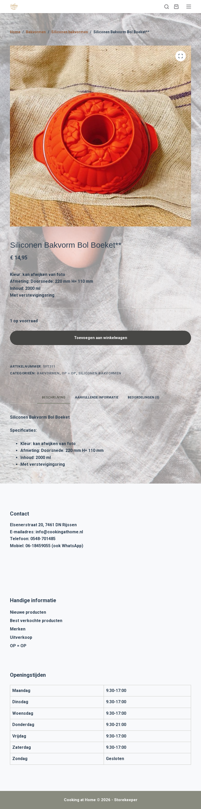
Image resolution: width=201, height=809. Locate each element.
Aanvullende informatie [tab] (96, 397)
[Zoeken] (166, 6)
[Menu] (188, 6)
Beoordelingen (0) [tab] (143, 397)
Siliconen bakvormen (99, 373)
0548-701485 (42, 538)
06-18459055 (38, 545)
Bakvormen (48, 373)
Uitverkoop (21, 637)
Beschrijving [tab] (53, 397)
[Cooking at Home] (14, 6)
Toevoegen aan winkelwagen (100, 337)
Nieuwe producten (28, 612)
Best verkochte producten (36, 620)
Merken (17, 629)
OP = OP (69, 373)
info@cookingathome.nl (59, 531)
